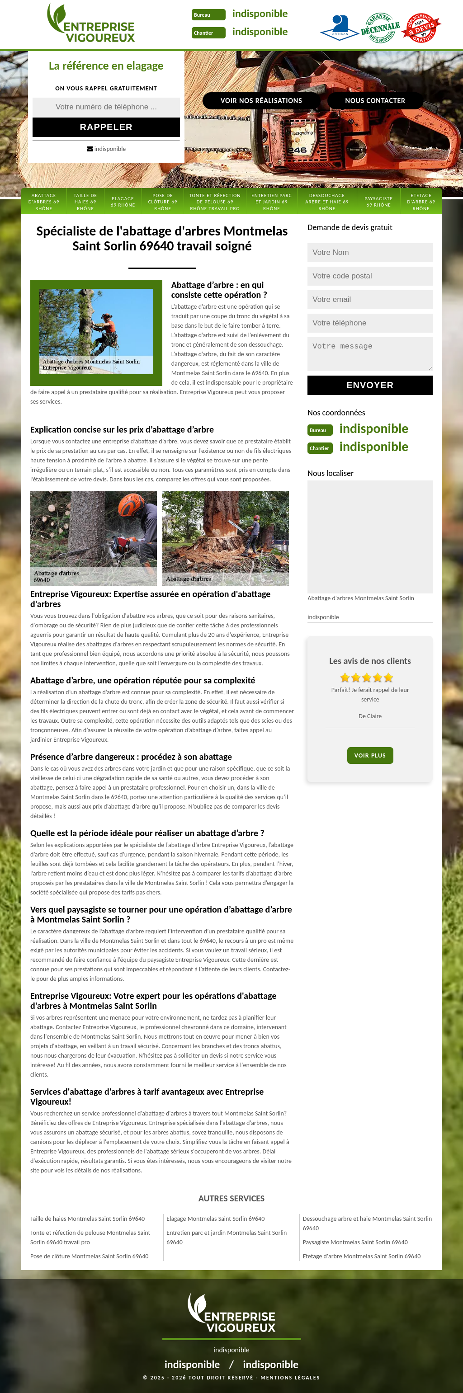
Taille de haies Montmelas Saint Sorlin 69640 (87, 1219)
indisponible (260, 13)
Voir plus (370, 755)
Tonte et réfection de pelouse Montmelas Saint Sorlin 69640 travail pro (90, 1237)
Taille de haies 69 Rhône (85, 202)
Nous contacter (375, 100)
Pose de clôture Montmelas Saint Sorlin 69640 (89, 1256)
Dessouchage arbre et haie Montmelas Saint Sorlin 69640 (367, 1223)
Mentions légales (290, 1377)
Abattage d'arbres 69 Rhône (43, 202)
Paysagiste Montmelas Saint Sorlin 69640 (355, 1242)
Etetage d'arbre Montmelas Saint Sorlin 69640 (362, 1256)
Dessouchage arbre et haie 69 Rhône (327, 202)
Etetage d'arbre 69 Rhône (421, 202)
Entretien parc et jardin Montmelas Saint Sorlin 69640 (226, 1237)
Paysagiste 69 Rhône (378, 202)
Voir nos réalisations (261, 100)
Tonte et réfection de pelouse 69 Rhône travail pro (215, 202)
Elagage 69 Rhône (123, 202)
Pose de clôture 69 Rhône (163, 202)
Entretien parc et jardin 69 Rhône (271, 202)
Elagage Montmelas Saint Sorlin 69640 (215, 1219)
